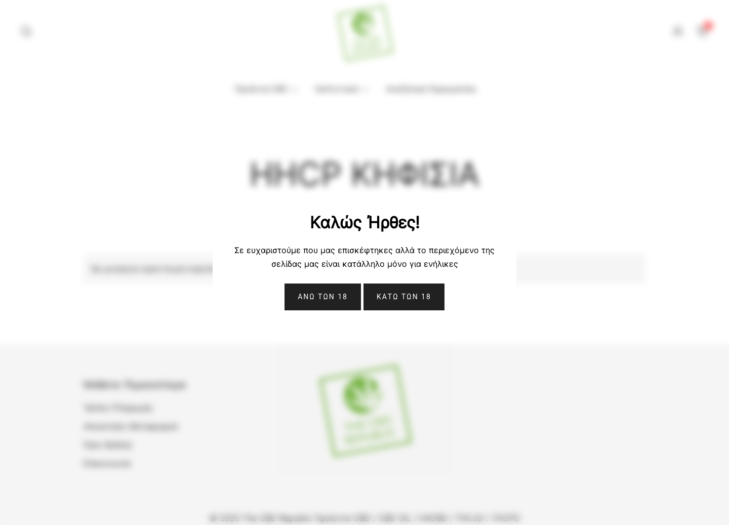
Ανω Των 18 (323, 297)
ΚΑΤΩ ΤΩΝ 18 (404, 297)
